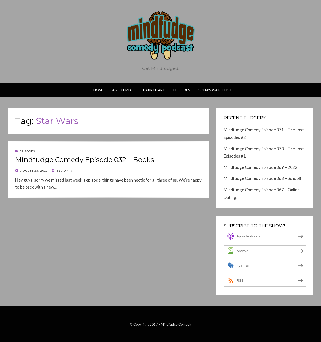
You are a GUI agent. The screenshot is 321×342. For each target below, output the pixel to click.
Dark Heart (154, 90)
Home (98, 90)
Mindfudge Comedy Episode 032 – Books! (85, 159)
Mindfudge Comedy (176, 324)
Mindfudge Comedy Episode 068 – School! (262, 178)
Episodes (181, 90)
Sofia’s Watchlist (215, 90)
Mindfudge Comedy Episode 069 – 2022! (261, 167)
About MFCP (123, 90)
